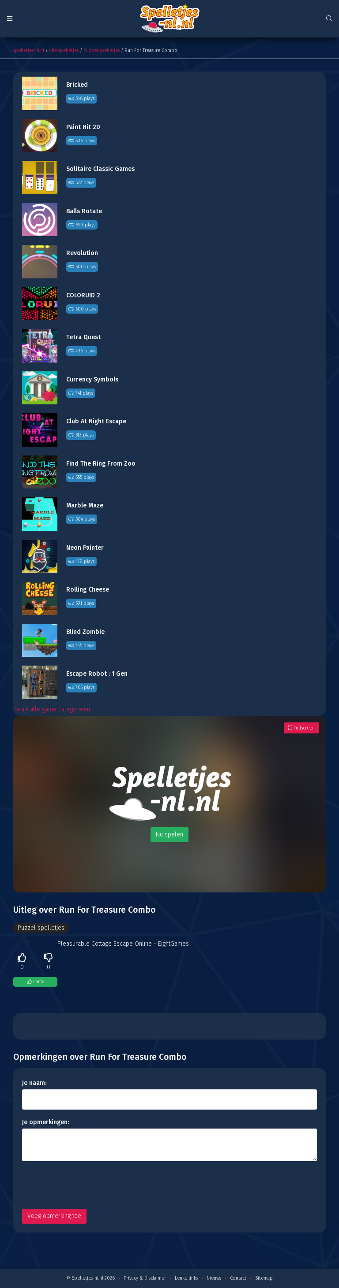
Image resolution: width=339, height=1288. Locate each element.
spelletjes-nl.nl (28, 50)
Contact (238, 1278)
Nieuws (214, 1278)
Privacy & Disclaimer (145, 1278)
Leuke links (186, 1278)
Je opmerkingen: (45, 1122)
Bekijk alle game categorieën (51, 709)
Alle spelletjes (64, 50)
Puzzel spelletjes (101, 50)
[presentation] (89, 1185)
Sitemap (264, 1278)
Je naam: (34, 1083)
